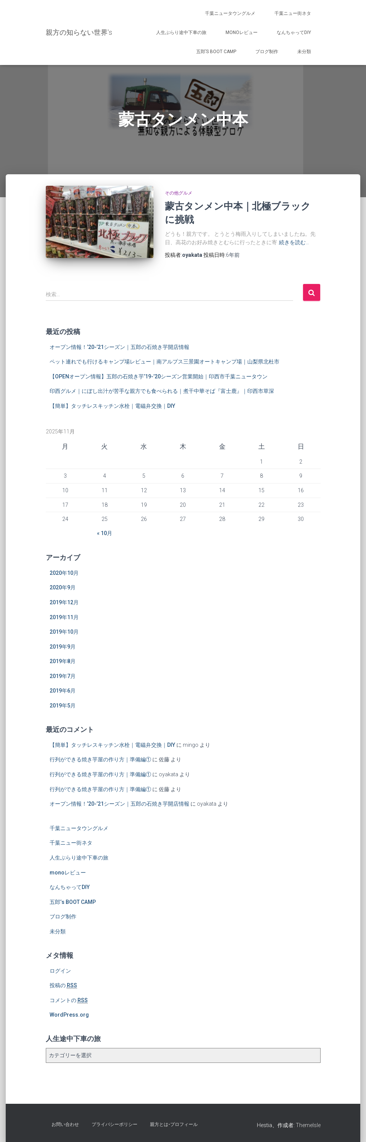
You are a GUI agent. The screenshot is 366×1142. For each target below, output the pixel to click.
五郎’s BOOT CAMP (216, 51)
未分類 (304, 51)
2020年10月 (64, 573)
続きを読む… (294, 242)
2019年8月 (63, 661)
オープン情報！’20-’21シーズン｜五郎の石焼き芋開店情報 (119, 347)
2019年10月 (64, 632)
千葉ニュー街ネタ (292, 13)
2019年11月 (64, 617)
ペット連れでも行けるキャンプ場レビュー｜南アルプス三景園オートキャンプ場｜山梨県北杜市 (164, 361)
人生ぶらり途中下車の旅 (181, 32)
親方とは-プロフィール (174, 1124)
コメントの (69, 1000)
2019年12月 (64, 602)
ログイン (60, 971)
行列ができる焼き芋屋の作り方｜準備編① (100, 759)
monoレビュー (242, 32)
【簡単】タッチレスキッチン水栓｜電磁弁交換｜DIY (112, 406)
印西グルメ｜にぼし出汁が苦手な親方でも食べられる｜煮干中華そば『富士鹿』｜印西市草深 (162, 391)
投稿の (63, 985)
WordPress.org (69, 1015)
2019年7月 (63, 676)
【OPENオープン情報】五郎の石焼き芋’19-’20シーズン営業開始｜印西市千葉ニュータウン (159, 376)
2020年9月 (63, 587)
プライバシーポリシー (114, 1124)
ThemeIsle (308, 1125)
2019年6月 (63, 691)
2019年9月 (63, 647)
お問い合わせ (65, 1124)
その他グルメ (178, 193)
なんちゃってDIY (294, 32)
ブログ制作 (266, 51)
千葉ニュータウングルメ (230, 13)
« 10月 (104, 533)
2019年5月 (63, 705)
